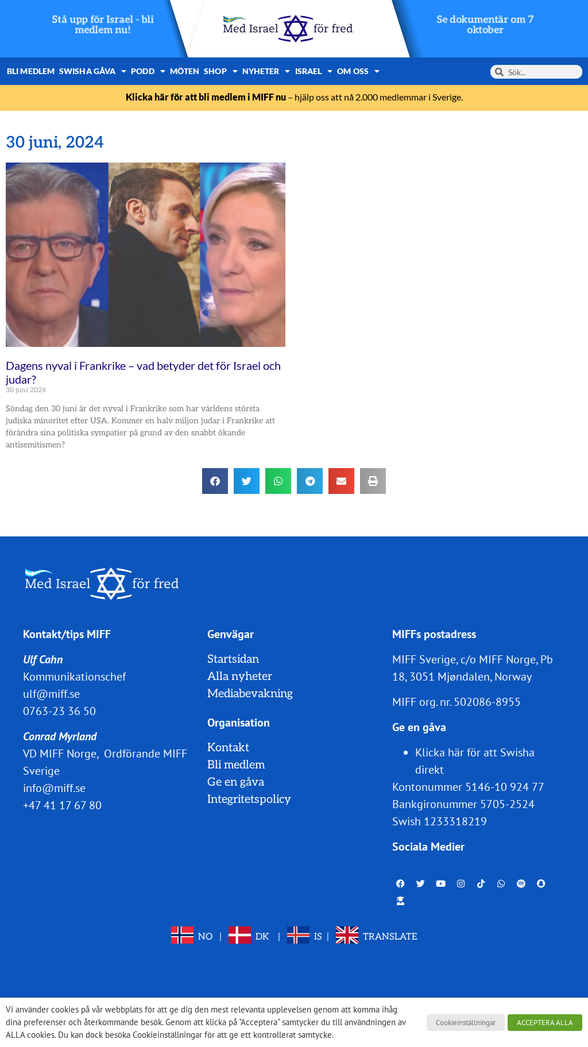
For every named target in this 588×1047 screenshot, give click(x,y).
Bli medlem (31, 71)
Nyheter (266, 71)
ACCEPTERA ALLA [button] (545, 1022)
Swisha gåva (92, 71)
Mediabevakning (250, 694)
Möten (185, 71)
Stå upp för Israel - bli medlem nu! (103, 25)
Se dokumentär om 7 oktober (484, 25)
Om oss (358, 71)
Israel (314, 71)
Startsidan (233, 659)
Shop (221, 71)
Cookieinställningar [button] (466, 1022)
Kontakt (228, 748)
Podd (148, 71)
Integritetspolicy (249, 799)
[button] (215, 481)
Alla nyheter (239, 676)
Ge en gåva (235, 782)
